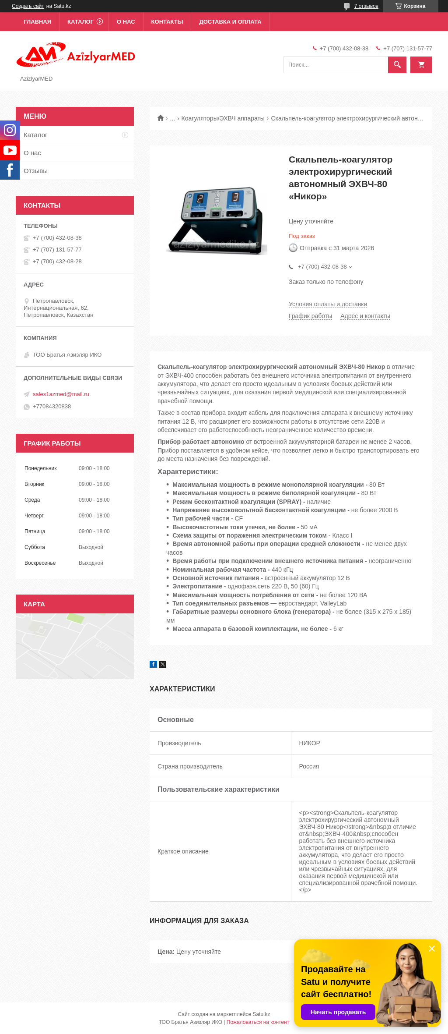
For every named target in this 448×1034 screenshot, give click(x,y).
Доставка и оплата (230, 21)
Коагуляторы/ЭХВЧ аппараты (223, 118)
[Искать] (397, 65)
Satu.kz (261, 1014)
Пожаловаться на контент (258, 1022)
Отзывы (36, 170)
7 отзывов (366, 6)
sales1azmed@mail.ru (61, 394)
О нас (126, 21)
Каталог (80, 21)
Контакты (167, 21)
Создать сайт (28, 6)
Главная (37, 21)
